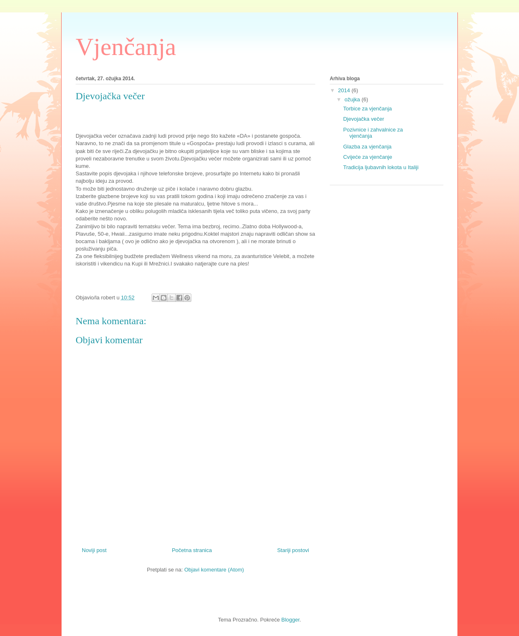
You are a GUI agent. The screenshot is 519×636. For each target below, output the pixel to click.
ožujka (353, 99)
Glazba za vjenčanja (367, 146)
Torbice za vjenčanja (367, 108)
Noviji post (94, 550)
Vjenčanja (126, 46)
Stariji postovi (293, 550)
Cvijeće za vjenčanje (367, 157)
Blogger (290, 620)
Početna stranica (192, 550)
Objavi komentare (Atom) (214, 570)
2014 (345, 90)
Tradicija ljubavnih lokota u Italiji (380, 167)
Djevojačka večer (363, 119)
